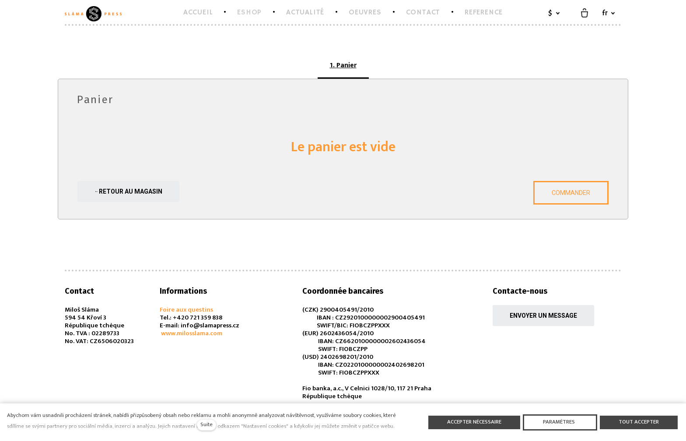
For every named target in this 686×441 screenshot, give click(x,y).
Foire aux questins (186, 309)
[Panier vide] (584, 13)
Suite (206, 424)
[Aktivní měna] (554, 14)
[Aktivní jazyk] (608, 14)
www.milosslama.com (191, 333)
